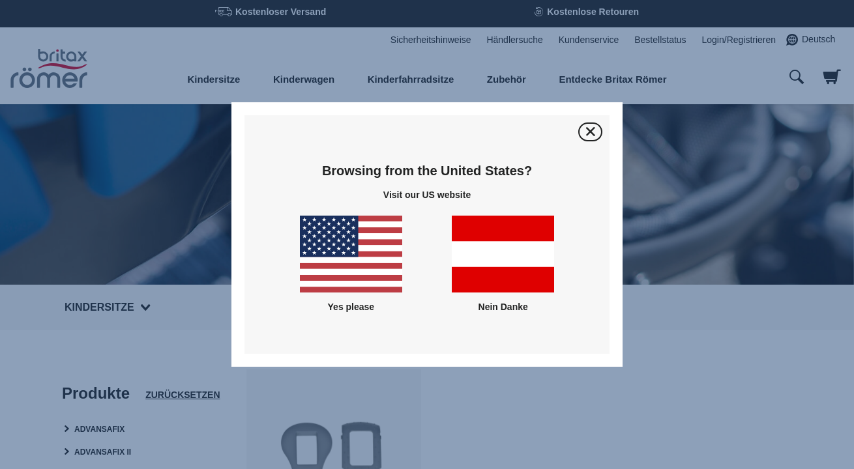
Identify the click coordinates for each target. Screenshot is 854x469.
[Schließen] (590, 132)
